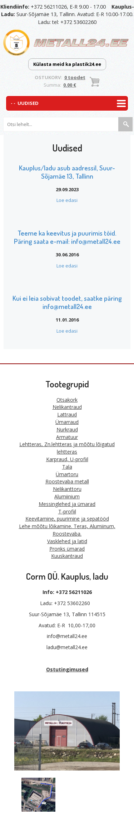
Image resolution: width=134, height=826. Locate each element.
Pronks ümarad (67, 548)
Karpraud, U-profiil (67, 459)
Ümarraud (67, 422)
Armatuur (67, 437)
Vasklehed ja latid (67, 541)
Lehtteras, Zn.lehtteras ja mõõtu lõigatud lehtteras (67, 448)
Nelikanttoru (67, 489)
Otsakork (67, 399)
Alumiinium (67, 496)
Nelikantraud (67, 407)
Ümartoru (67, 474)
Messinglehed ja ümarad (67, 504)
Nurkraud (67, 429)
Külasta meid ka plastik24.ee (67, 64)
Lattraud (67, 414)
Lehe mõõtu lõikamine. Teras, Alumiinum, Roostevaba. (67, 530)
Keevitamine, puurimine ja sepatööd (67, 518)
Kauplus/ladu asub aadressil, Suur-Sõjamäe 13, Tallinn (67, 171)
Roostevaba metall (67, 481)
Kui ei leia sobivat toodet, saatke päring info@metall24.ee (67, 302)
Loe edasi (67, 200)
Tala (67, 466)
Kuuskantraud (67, 555)
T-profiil (67, 511)
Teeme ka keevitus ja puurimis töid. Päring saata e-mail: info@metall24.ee (67, 237)
